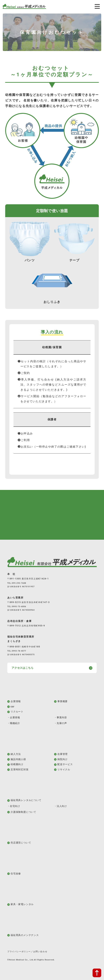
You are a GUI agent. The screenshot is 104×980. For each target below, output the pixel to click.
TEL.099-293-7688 (16, 583)
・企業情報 (13, 717)
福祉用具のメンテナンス (25, 935)
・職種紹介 (13, 723)
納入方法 (16, 754)
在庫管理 (62, 754)
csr (12, 706)
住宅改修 (16, 873)
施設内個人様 (18, 759)
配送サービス (65, 764)
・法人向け (60, 806)
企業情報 (16, 701)
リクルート (17, 711)
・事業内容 (60, 717)
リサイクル (63, 769)
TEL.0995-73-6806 (16, 606)
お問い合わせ (40, 951)
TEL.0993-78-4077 (16, 651)
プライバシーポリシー (19, 951)
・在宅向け (13, 806)
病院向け (62, 759)
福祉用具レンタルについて (26, 800)
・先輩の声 (60, 723)
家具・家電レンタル (22, 904)
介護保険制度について (23, 812)
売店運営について (21, 842)
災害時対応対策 (20, 769)
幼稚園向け (17, 764)
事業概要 (62, 701)
